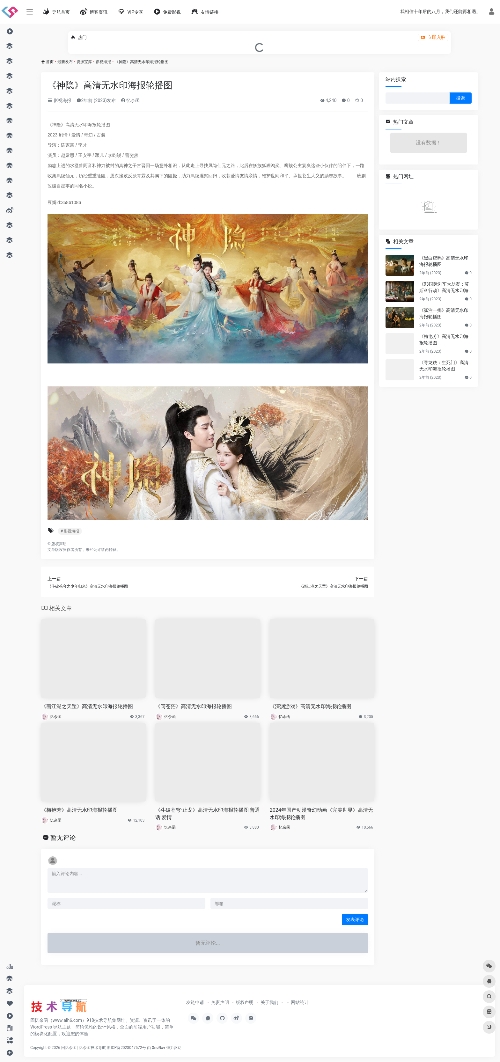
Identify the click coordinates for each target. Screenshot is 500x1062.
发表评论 (355, 919)
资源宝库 (84, 62)
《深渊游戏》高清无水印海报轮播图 (310, 706)
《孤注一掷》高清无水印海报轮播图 (443, 313)
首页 (50, 62)
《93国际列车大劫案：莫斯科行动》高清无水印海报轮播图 (444, 288)
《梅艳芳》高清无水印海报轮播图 (79, 810)
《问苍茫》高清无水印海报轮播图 (193, 706)
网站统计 (300, 1002)
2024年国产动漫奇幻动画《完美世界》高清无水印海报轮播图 (321, 813)
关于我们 (269, 1002)
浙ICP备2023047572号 (126, 1047)
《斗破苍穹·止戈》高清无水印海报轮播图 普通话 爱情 (207, 813)
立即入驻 (433, 37)
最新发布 (65, 62)
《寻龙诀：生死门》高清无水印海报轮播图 (443, 365)
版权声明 (245, 1002)
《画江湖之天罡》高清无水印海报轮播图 (87, 706)
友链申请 (195, 1002)
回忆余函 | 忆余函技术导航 (83, 1047)
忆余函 (130, 100)
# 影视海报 (70, 531)
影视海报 (103, 62)
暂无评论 (63, 837)
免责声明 (220, 1002)
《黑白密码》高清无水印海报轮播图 (443, 261)
